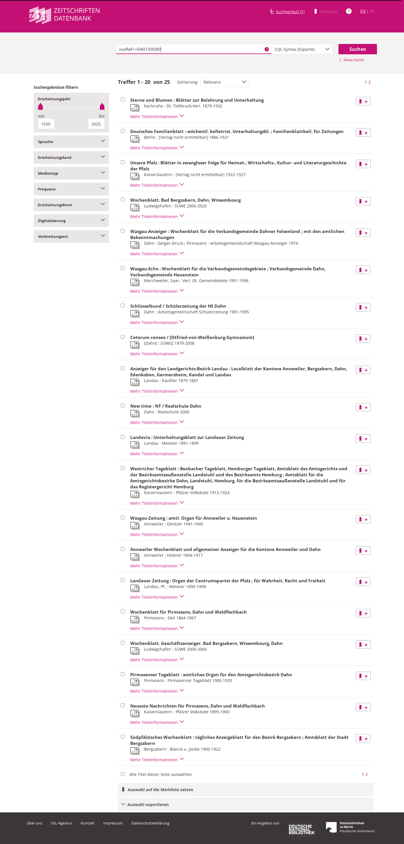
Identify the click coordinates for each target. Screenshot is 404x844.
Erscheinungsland (71, 157)
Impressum (113, 823)
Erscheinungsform (71, 204)
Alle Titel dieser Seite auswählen (160, 774)
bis (102, 116)
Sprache (71, 141)
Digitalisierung (71, 220)
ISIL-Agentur (61, 823)
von (41, 116)
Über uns (34, 823)
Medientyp (71, 173)
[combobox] (301, 49)
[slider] (71, 107)
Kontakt (88, 823)
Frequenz (71, 189)
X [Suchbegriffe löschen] (267, 49)
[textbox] (194, 49)
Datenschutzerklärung (150, 823)
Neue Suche (351, 59)
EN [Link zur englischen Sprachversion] (363, 11)
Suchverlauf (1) (290, 11)
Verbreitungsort (71, 236)
